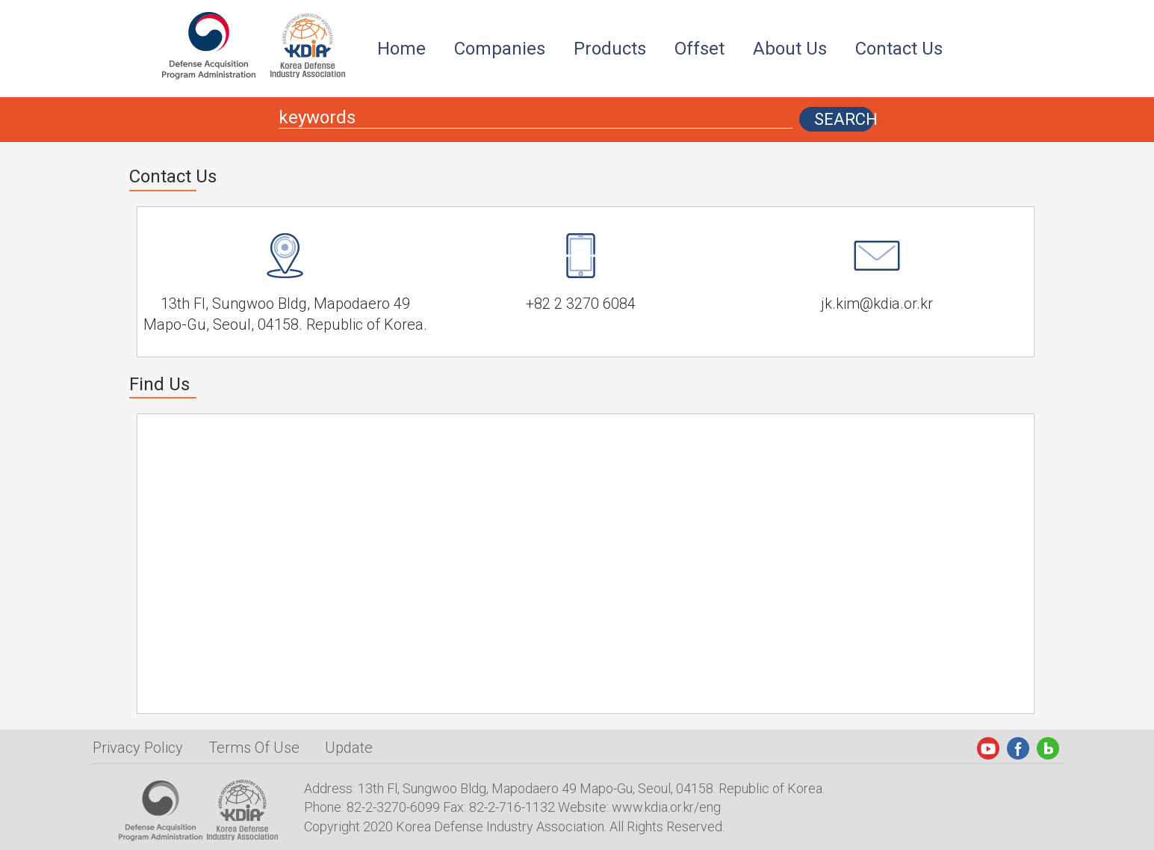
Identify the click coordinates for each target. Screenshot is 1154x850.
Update (349, 748)
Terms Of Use (254, 748)
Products (610, 48)
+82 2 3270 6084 (581, 303)
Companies (499, 48)
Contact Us (899, 48)
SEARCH (844, 119)
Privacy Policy (138, 748)
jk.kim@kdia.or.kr (877, 303)
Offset (699, 48)
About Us (790, 48)
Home (401, 48)
